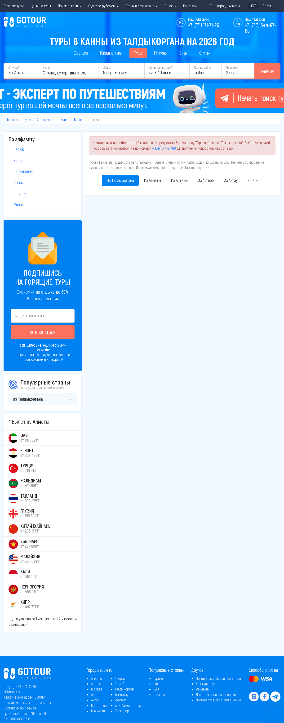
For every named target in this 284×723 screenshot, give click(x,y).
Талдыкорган (124, 689)
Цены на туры (41, 6)
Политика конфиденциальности (218, 678)
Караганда (99, 705)
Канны (78, 119)
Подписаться (43, 332)
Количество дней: (161, 67)
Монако (19, 204)
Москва (96, 689)
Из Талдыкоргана (120, 180)
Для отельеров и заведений (216, 694)
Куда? (46, 67)
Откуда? (13, 67)
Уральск (120, 700)
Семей (119, 683)
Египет (158, 683)
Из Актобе (206, 180)
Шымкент (98, 711)
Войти (267, 6)
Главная (12, 119)
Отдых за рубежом (103, 6)
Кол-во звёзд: (203, 67)
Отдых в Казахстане (142, 6)
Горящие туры (14, 6)
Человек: (232, 67)
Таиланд (159, 694)
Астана (96, 683)
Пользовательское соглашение (218, 700)
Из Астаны (179, 180)
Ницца (18, 160)
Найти (267, 71)
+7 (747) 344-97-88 (163, 148)
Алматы (96, 678)
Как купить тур (206, 683)
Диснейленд (23, 171)
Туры (138, 53)
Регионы (160, 53)
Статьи (205, 53)
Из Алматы (152, 180)
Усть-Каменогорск (128, 705)
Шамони (19, 193)
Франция (81, 53)
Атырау (120, 678)
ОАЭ (156, 689)
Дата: (107, 67)
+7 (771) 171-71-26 (203, 25)
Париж (18, 149)
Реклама (202, 689)
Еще (253, 180)
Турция (158, 678)
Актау (95, 700)
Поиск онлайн (69, 6)
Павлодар (122, 711)
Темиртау (121, 694)
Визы (183, 53)
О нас (170, 6)
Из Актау (231, 180)
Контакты (190, 6)
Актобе (96, 694)
